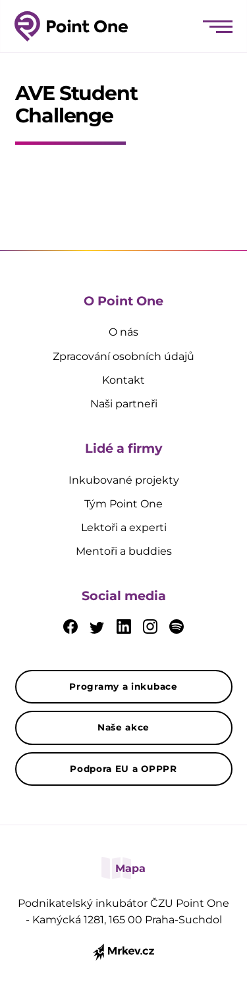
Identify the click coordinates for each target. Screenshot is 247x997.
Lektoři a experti (124, 527)
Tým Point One (123, 504)
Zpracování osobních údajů (123, 356)
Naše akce (123, 727)
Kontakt (123, 380)
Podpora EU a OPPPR (123, 768)
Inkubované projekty (124, 480)
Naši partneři (123, 403)
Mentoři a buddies (124, 551)
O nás (123, 332)
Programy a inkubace (123, 686)
